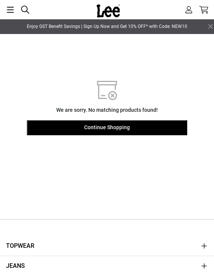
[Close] (210, 26)
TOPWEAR (20, 245)
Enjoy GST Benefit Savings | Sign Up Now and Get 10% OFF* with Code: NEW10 (107, 26)
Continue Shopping (107, 127)
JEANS (15, 265)
